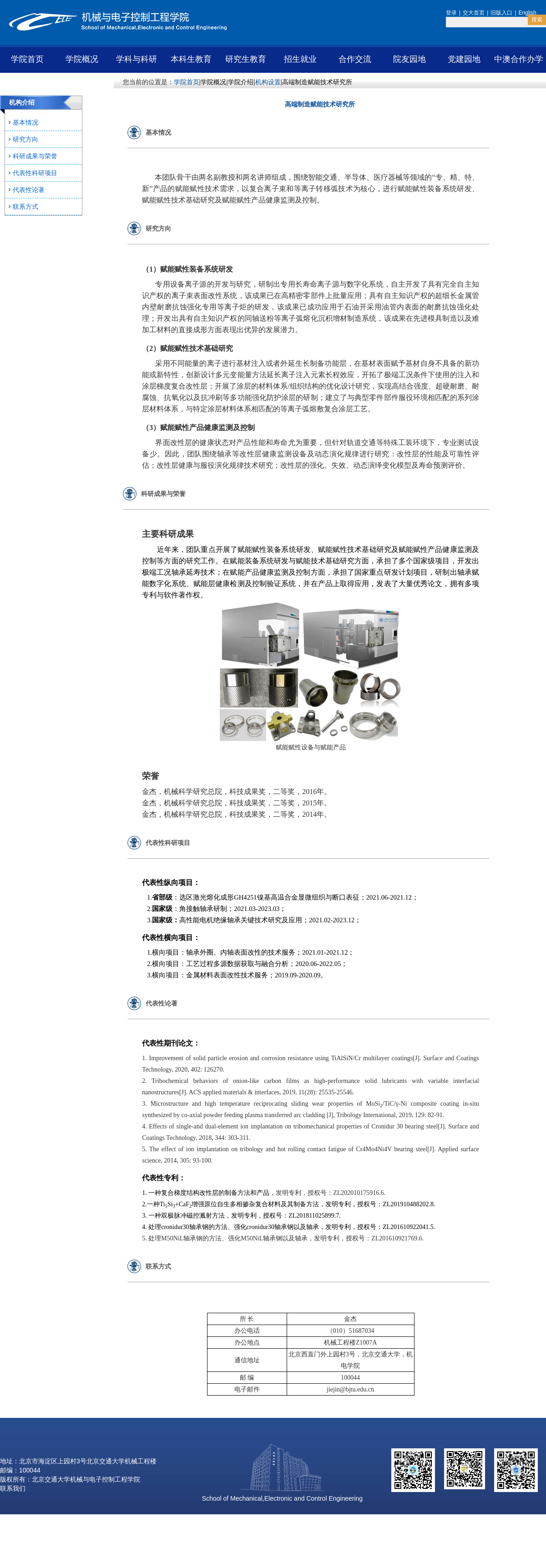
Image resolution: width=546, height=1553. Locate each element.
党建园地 (464, 59)
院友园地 (409, 59)
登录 (451, 13)
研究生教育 (245, 59)
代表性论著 (29, 189)
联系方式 (25, 206)
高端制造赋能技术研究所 (317, 82)
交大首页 (474, 13)
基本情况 (25, 122)
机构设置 (268, 82)
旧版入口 (501, 13)
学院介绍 (240, 82)
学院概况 (82, 59)
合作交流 (355, 59)
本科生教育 (191, 59)
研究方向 (25, 139)
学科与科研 (136, 59)
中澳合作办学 (518, 59)
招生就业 (300, 59)
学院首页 (27, 59)
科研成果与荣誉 (35, 156)
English (527, 13)
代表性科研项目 (35, 173)
